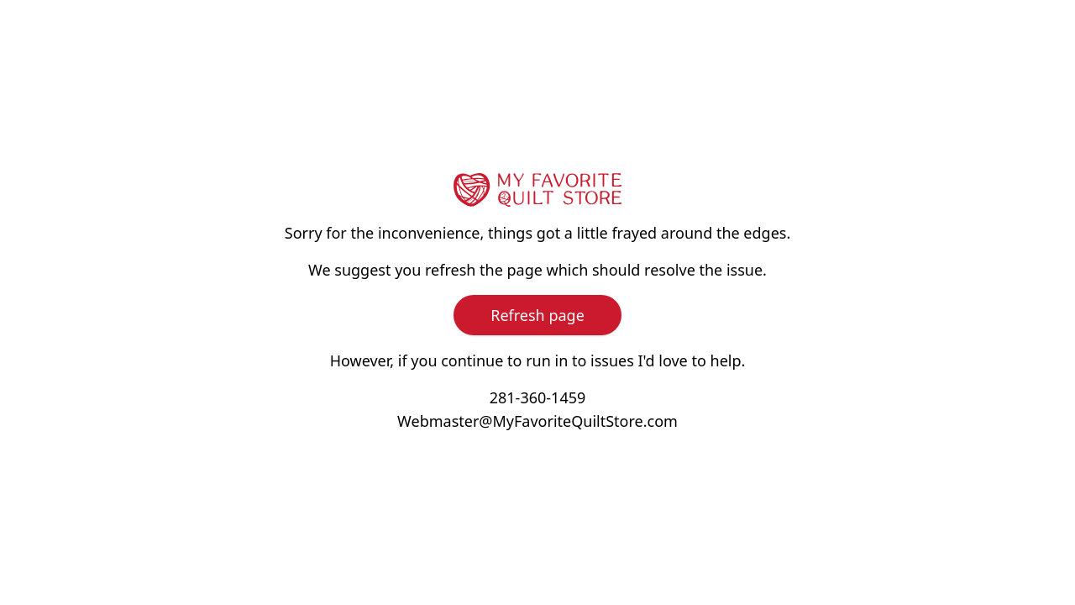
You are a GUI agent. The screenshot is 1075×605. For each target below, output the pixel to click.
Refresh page (537, 315)
